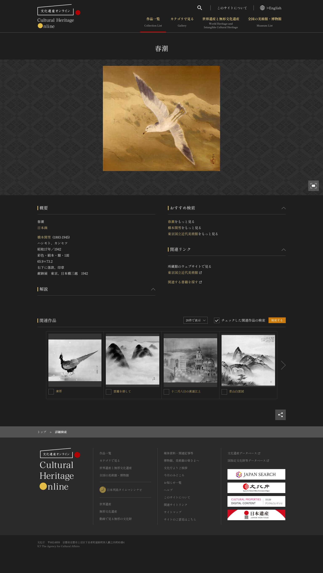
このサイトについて (232, 7)
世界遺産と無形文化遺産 (220, 23)
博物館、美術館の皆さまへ (181, 460)
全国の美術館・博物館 (264, 23)
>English (270, 7)
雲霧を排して (122, 391)
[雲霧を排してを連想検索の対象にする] (108, 392)
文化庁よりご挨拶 (175, 468)
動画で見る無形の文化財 (116, 519)
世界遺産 (105, 504)
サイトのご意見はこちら (180, 519)
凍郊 (59, 391)
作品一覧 (153, 23)
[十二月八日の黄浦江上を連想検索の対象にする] (166, 392)
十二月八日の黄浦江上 (186, 391)
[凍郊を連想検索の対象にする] (51, 391)
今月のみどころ (174, 475)
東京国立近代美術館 (183, 233)
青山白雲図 (236, 391)
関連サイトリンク (175, 505)
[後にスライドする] (281, 365)
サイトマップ (173, 512)
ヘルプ (168, 490)
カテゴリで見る (182, 23)
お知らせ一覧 (173, 482)
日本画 (42, 227)
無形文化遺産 (108, 511)
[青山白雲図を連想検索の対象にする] (224, 392)
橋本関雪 (44, 237)
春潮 (171, 221)
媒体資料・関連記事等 (178, 453)
